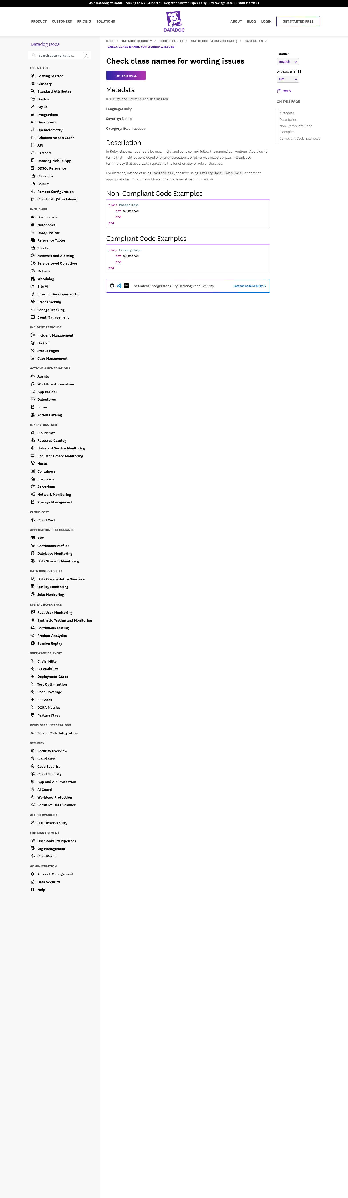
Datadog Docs (45, 43)
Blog (251, 21)
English (288, 61)
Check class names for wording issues (141, 46)
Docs (110, 40)
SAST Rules (254, 40)
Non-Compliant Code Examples (154, 192)
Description (123, 142)
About (236, 21)
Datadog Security (137, 40)
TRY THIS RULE (126, 75)
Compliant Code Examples (146, 237)
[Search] (62, 55)
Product (39, 21)
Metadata (120, 89)
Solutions (105, 21)
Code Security (171, 40)
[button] (284, 90)
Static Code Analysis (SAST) (214, 40)
